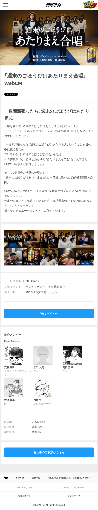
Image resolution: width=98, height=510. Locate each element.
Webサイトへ (49, 313)
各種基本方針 (24, 496)
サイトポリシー (24, 487)
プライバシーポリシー (73, 487)
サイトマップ (73, 496)
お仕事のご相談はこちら (49, 452)
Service (20, 478)
